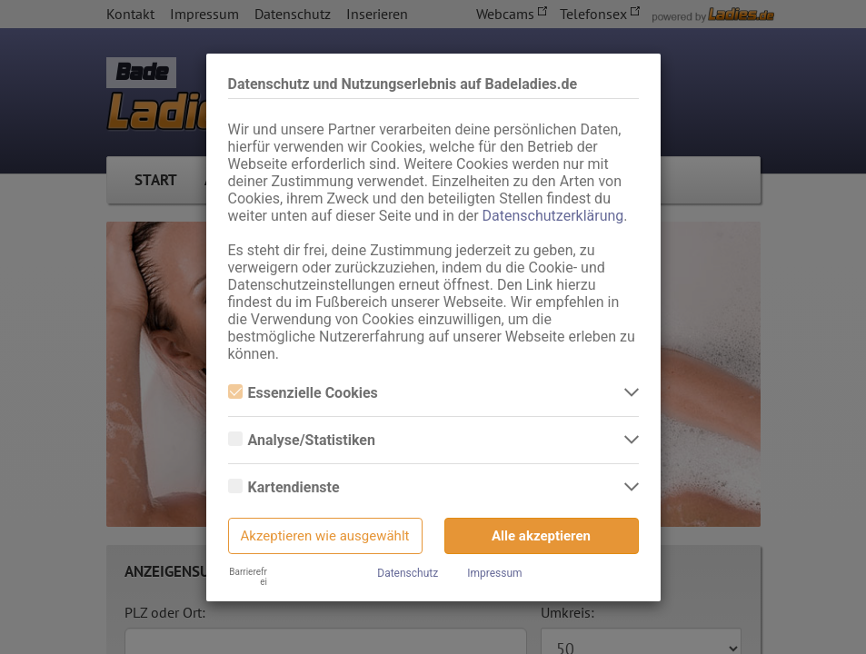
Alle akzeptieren (541, 536)
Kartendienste (284, 487)
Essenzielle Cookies (303, 392)
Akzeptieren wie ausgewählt (325, 536)
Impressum (494, 573)
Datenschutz (407, 573)
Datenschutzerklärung (553, 215)
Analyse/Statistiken (301, 440)
